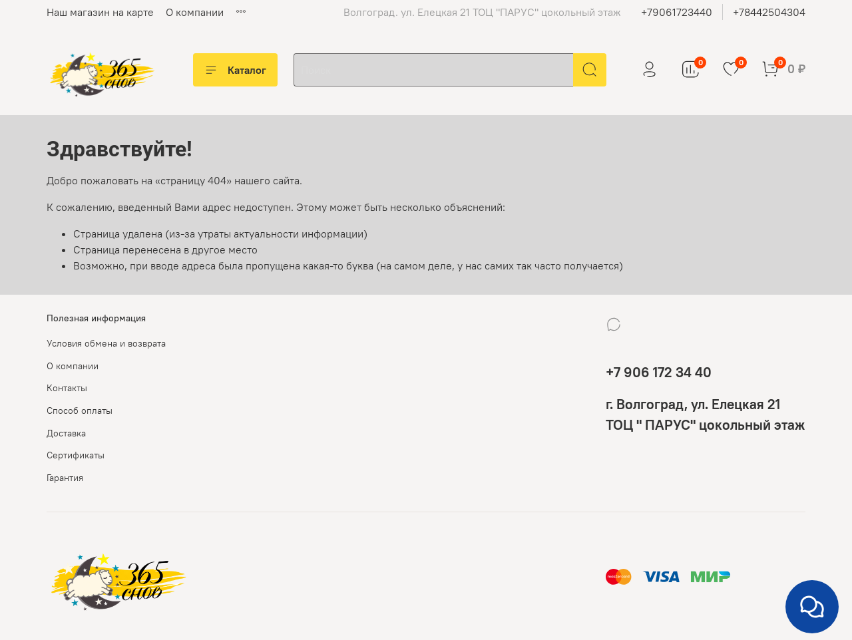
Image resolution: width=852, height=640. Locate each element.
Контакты (67, 388)
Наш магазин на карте (100, 12)
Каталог (235, 70)
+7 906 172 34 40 (659, 372)
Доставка (66, 433)
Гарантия (65, 478)
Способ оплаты (79, 410)
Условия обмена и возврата (106, 343)
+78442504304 (769, 12)
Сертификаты (76, 455)
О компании (195, 12)
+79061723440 (676, 12)
